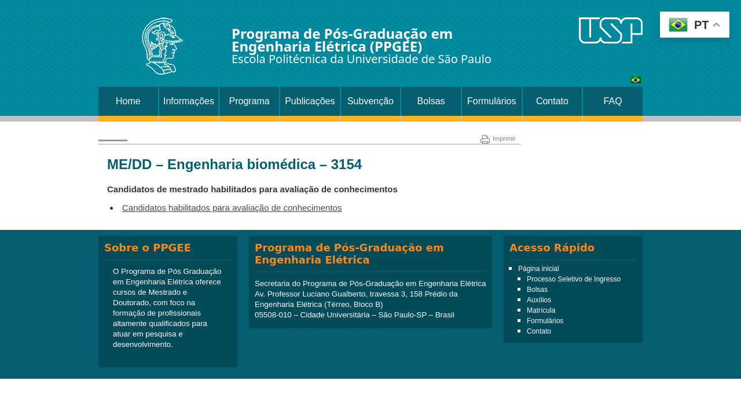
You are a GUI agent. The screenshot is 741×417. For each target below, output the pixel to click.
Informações (188, 101)
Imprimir (498, 138)
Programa (249, 101)
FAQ (613, 101)
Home (128, 101)
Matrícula (541, 310)
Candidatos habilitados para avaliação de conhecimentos (232, 208)
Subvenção (370, 101)
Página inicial (538, 269)
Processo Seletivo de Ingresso (574, 279)
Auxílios (539, 300)
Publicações (310, 101)
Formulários (491, 101)
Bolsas (431, 101)
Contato (552, 101)
